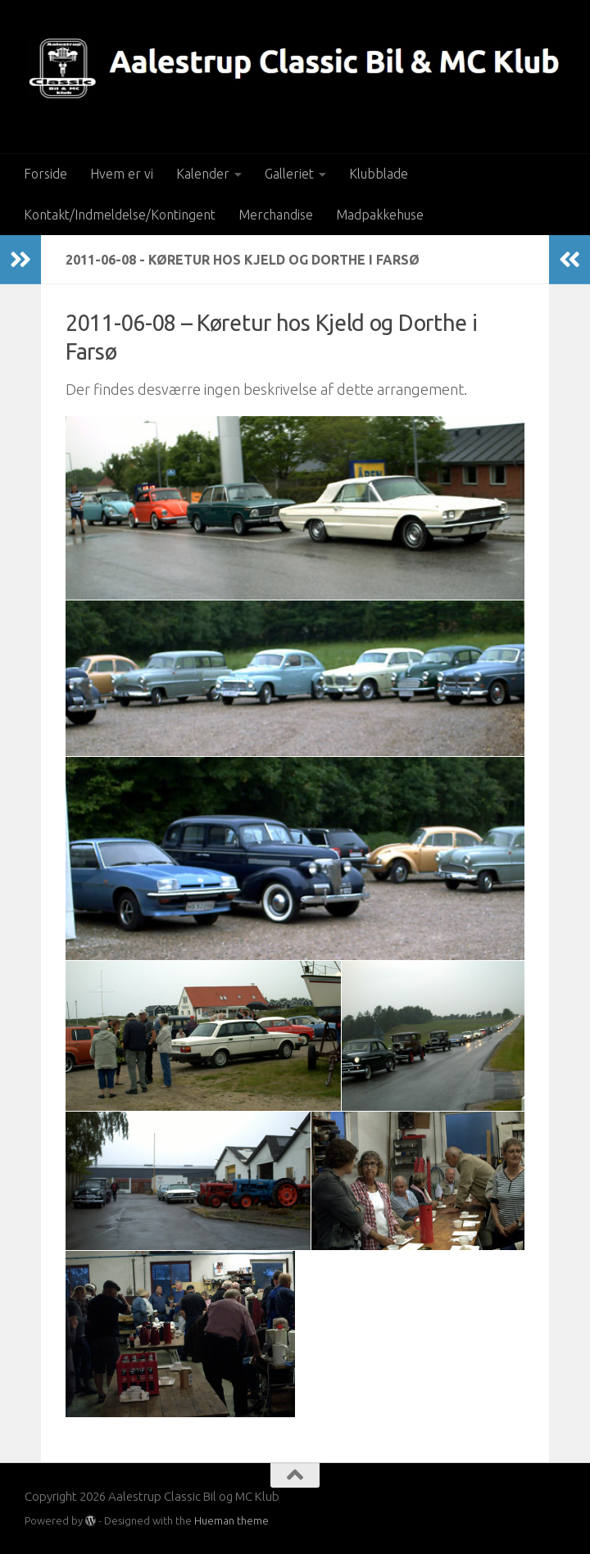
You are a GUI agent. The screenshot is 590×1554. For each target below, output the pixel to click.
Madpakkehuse (380, 214)
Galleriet (289, 173)
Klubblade (378, 173)
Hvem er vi (121, 173)
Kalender (202, 173)
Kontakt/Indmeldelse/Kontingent (120, 214)
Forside (45, 173)
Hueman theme (231, 1520)
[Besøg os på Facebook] (553, 1507)
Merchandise (275, 214)
